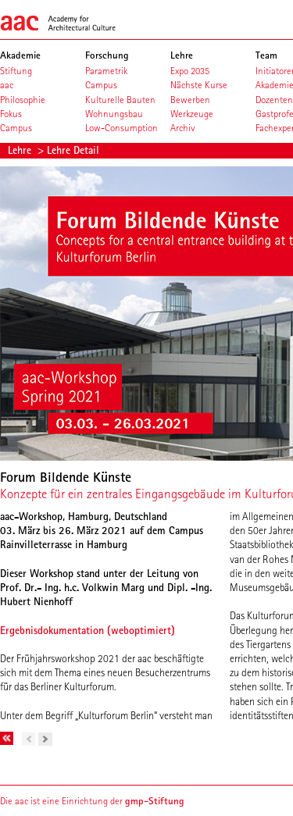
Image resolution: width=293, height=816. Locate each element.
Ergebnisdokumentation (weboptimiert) (87, 630)
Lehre (21, 150)
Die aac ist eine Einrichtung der (92, 801)
